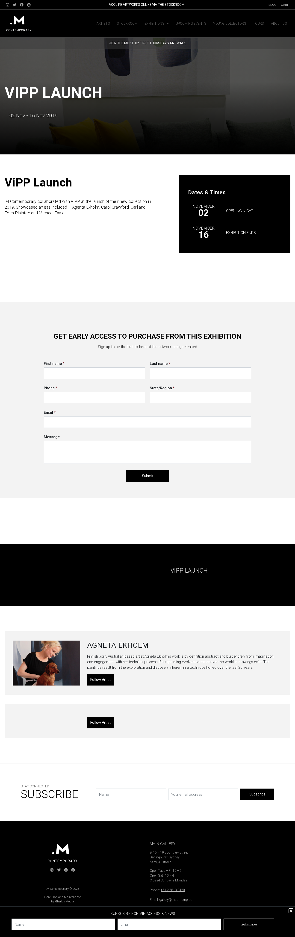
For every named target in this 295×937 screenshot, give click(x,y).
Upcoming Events (191, 23)
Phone (50, 388)
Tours (258, 23)
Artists (103, 23)
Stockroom (127, 23)
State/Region (162, 388)
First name (54, 363)
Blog (272, 4)
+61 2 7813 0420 (173, 890)
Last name (160, 363)
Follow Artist (100, 679)
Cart (284, 4)
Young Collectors (229, 23)
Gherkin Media (64, 901)
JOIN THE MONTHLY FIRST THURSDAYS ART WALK (147, 43)
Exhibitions (157, 23)
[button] (291, 911)
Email (50, 412)
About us (279, 23)
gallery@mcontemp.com (177, 900)
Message (52, 437)
